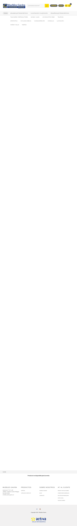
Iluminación (60, 21)
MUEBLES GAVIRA (43, 490)
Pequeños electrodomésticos (60, 13)
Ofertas (53, 5)
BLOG (41, 493)
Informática (13, 21)
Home (4, 472)
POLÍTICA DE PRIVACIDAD (63, 495)
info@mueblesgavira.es (8, 494)
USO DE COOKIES (61, 500)
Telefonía (60, 17)
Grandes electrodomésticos (19, 13)
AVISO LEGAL (61, 498)
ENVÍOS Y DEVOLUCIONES (63, 490)
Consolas (51, 21)
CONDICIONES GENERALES (63, 493)
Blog (61, 5)
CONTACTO (42, 495)
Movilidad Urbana (26, 21)
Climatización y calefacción (39, 13)
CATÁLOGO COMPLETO (26, 493)
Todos (5, 13)
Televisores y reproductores (19, 17)
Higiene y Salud (14, 24)
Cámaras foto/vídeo (49, 17)
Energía (24, 24)
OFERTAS (23, 490)
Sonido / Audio (35, 17)
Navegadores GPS (39, 21)
